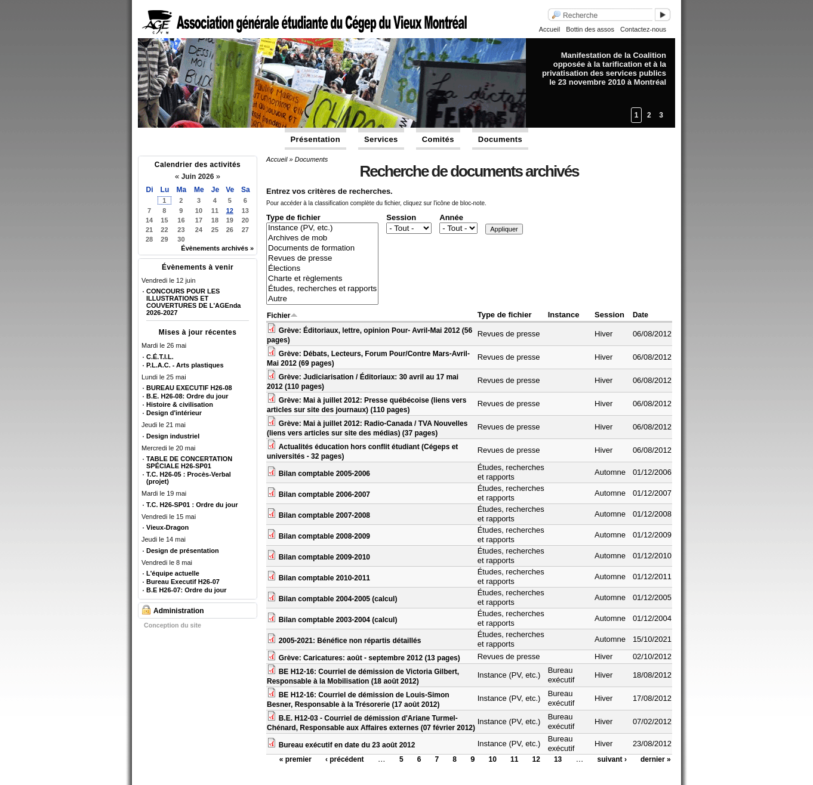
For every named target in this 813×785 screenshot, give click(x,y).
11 (514, 759)
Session (401, 217)
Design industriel (172, 436)
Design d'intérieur (174, 412)
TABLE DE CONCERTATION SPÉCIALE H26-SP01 (189, 462)
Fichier (282, 315)
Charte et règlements (322, 279)
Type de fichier (293, 217)
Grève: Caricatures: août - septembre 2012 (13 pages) (369, 658)
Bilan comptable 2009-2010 (324, 557)
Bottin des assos (590, 29)
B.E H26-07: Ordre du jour (186, 590)
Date (640, 315)
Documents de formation (322, 248)
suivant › (612, 759)
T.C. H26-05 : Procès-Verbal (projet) (188, 478)
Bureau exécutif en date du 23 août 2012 (347, 745)
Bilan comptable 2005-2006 (324, 473)
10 (492, 759)
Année (451, 217)
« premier (295, 759)
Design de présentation (182, 550)
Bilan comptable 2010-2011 (324, 578)
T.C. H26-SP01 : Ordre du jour (192, 504)
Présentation (316, 139)
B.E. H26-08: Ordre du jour (187, 396)
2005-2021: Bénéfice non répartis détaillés (350, 640)
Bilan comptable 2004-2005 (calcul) (338, 599)
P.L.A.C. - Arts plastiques (185, 365)
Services (381, 139)
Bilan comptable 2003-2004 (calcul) (338, 620)
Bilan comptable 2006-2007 (324, 494)
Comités (438, 139)
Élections (322, 269)
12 (229, 210)
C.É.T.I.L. (160, 356)
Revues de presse (322, 259)
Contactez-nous (643, 29)
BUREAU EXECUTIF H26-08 (189, 387)
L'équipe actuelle (172, 573)
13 (558, 759)
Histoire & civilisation (179, 404)
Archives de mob (322, 238)
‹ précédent (344, 759)
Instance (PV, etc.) (322, 228)
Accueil (549, 29)
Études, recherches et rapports (322, 289)
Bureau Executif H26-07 (183, 581)
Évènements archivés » (217, 248)
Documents (500, 139)
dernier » (655, 759)
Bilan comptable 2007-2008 (324, 515)
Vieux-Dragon (167, 527)
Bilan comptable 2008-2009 (324, 536)
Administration (178, 611)
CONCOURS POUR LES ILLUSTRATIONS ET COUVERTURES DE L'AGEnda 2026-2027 (193, 302)
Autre (322, 299)
